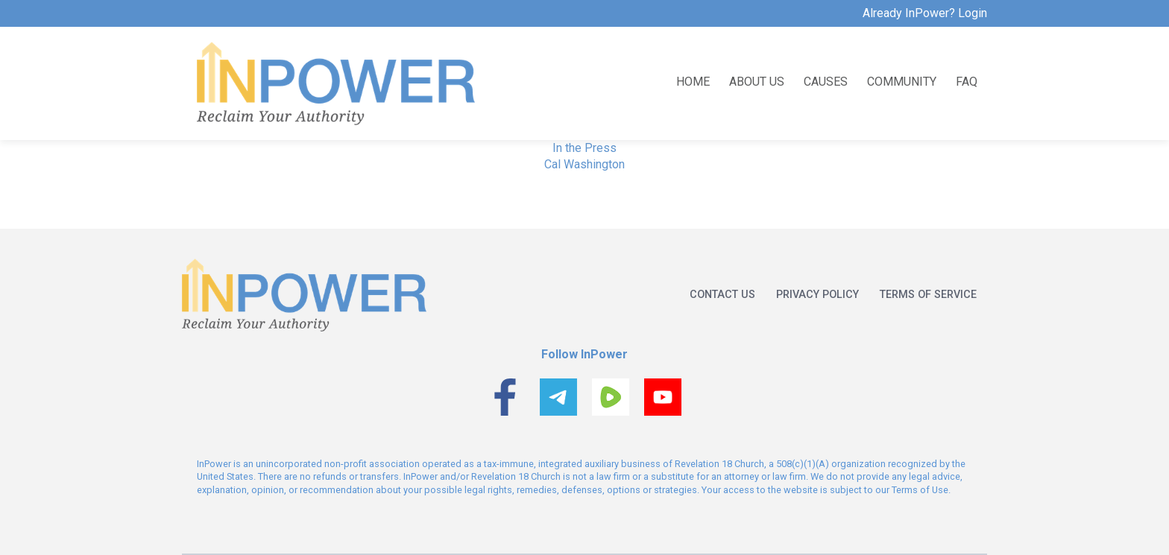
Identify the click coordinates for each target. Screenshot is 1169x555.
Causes (826, 81)
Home (693, 81)
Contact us (722, 294)
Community (901, 81)
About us (756, 81)
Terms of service (928, 294)
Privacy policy (817, 294)
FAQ (966, 81)
